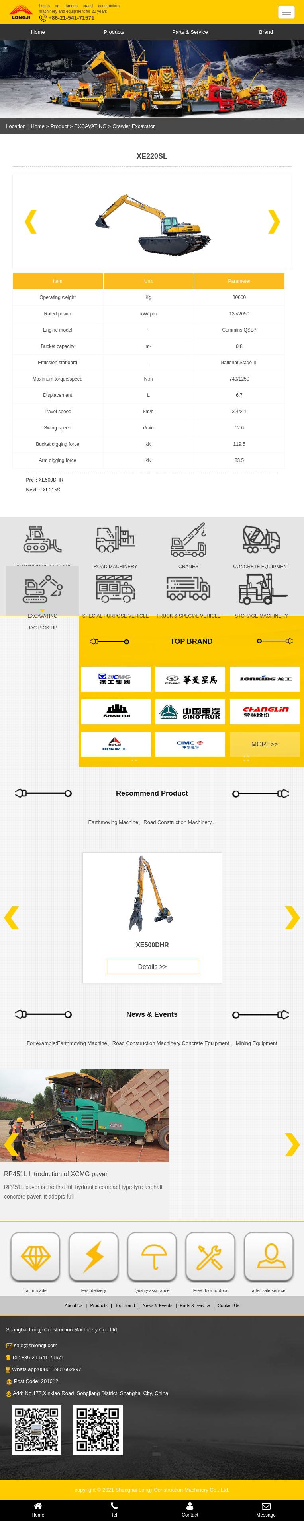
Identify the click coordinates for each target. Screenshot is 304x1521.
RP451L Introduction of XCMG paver (56, 1174)
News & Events (158, 1305)
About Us (73, 1305)
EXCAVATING (91, 126)
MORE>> (264, 744)
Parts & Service (190, 32)
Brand (266, 32)
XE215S (51, 490)
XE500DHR (51, 480)
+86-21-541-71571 (67, 18)
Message (266, 1510)
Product (60, 126)
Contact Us (228, 1305)
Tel (114, 1510)
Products (114, 32)
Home (38, 32)
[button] (31, 222)
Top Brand (125, 1305)
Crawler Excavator (133, 126)
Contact (190, 1510)
